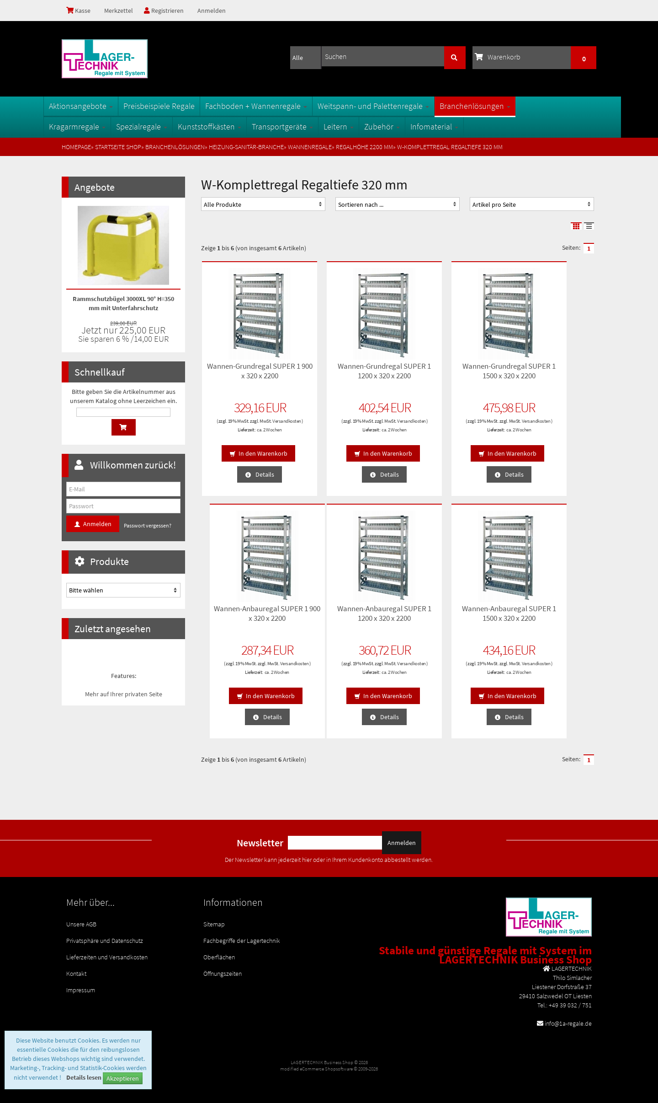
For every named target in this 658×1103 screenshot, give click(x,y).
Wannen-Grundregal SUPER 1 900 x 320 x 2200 (246, 375)
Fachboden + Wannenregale (274, 106)
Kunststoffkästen (228, 126)
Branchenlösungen (493, 106)
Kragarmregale (95, 126)
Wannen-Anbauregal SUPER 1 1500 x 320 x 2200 (347, 617)
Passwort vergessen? (147, 525)
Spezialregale (160, 126)
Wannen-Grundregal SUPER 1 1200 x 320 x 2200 (347, 375)
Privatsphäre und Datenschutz (104, 938)
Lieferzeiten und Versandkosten (107, 952)
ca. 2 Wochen (256, 435)
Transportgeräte (300, 126)
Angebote (94, 187)
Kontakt (76, 967)
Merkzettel (120, 10)
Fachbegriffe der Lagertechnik (241, 938)
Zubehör (400, 126)
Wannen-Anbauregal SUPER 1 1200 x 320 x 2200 (246, 617)
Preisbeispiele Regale (177, 106)
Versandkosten (245, 426)
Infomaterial (453, 126)
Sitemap (214, 923)
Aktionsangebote (99, 106)
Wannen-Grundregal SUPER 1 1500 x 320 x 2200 (448, 375)
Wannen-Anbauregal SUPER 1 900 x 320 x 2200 (548, 375)
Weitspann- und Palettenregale (391, 106)
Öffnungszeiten (222, 967)
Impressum (80, 982)
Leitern (357, 126)
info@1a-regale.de (568, 1023)
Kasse (79, 10)
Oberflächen (219, 952)
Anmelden (216, 10)
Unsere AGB (81, 923)
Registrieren (167, 10)
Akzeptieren (122, 1078)
